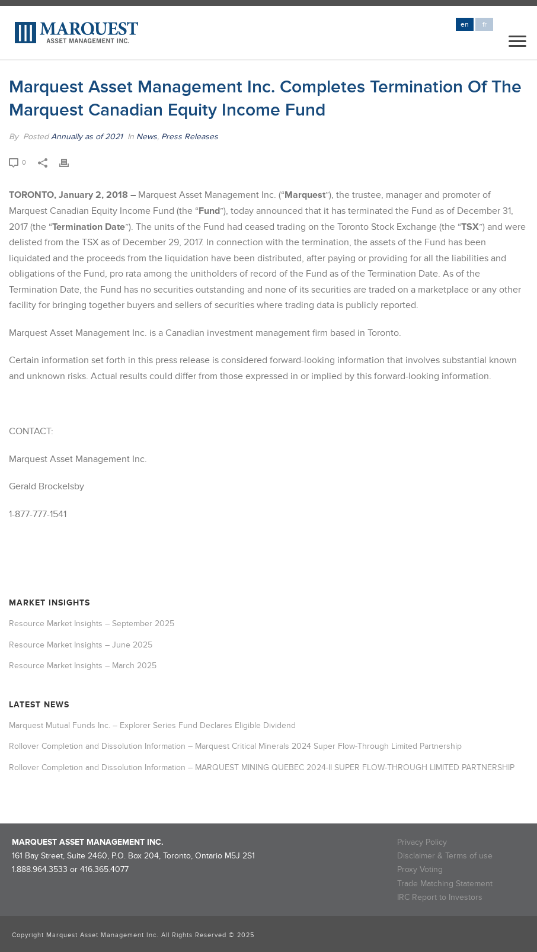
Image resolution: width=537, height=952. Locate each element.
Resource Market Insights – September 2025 (91, 623)
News (146, 137)
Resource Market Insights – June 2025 (80, 645)
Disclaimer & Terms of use (445, 856)
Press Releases (189, 137)
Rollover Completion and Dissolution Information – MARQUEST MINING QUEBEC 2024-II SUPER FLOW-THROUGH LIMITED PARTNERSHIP (261, 767)
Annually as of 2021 (87, 137)
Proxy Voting (420, 869)
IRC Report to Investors (439, 897)
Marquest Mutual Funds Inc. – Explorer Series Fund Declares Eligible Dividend (152, 725)
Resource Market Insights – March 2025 (82, 666)
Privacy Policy (422, 842)
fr (484, 24)
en (465, 24)
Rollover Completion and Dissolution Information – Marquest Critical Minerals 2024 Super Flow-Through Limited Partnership (235, 746)
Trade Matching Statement (445, 884)
